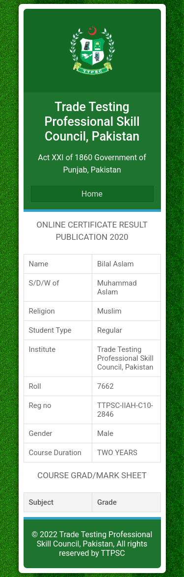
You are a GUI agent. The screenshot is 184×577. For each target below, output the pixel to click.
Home (92, 194)
